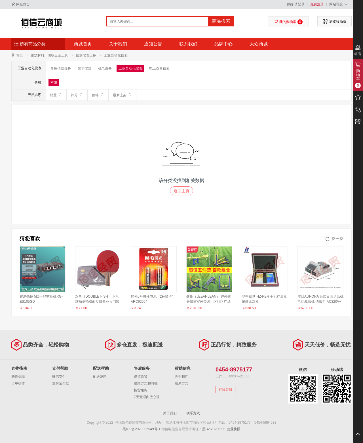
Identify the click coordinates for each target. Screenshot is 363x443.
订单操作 (18, 383)
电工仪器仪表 (159, 68)
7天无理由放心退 (147, 397)
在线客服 (225, 390)
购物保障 (18, 377)
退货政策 (140, 377)
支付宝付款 (60, 383)
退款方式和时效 (146, 383)
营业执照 (233, 429)
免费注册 (317, 4)
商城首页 (83, 43)
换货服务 (140, 390)
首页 (19, 55)
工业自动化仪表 (116, 55)
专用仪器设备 (60, 68)
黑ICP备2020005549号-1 (141, 429)
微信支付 (59, 377)
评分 (77, 94)
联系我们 (188, 43)
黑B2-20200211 (214, 429)
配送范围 (100, 377)
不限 (53, 83)
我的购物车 (288, 22)
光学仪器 (84, 68)
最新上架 (122, 94)
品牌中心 (223, 43)
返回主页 (181, 191)
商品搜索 (221, 21)
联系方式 (181, 383)
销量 (56, 94)
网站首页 (23, 5)
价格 (98, 94)
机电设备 (105, 68)
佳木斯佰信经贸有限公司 (41, 23)
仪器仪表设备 (86, 55)
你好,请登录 (296, 4)
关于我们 (118, 43)
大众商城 (259, 43)
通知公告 (153, 43)
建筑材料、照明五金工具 (49, 55)
